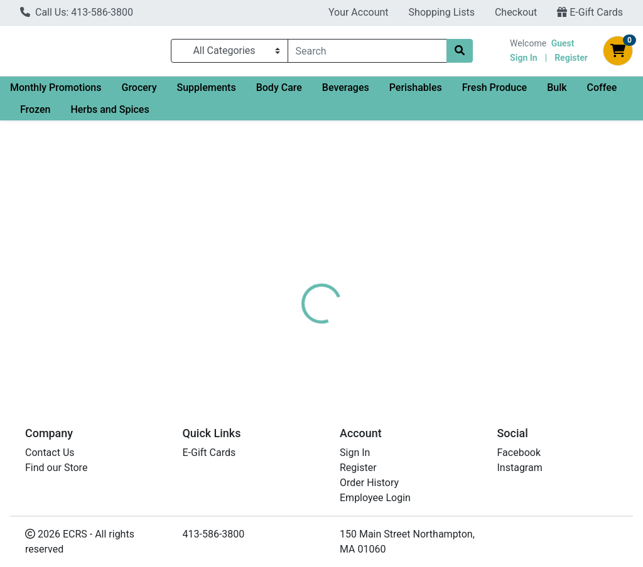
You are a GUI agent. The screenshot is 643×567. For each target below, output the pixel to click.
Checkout (516, 12)
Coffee (602, 92)
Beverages (345, 92)
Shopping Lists (442, 12)
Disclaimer (358, 262)
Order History (369, 483)
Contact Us (50, 452)
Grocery (138, 92)
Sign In (524, 60)
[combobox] (367, 53)
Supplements (205, 92)
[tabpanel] (456, 320)
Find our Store (56, 468)
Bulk (556, 92)
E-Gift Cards (590, 12)
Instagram (520, 468)
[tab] (302, 261)
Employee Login (375, 498)
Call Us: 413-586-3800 (76, 12)
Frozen (35, 114)
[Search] (367, 53)
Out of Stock (557, 193)
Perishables (415, 92)
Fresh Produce (494, 92)
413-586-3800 (214, 534)
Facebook (519, 452)
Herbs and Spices (109, 114)
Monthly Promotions (55, 92)
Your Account (358, 12)
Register (571, 60)
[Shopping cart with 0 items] (618, 53)
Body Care (279, 92)
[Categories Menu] (229, 53)
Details (302, 262)
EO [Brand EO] (401, 309)
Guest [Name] (563, 46)
